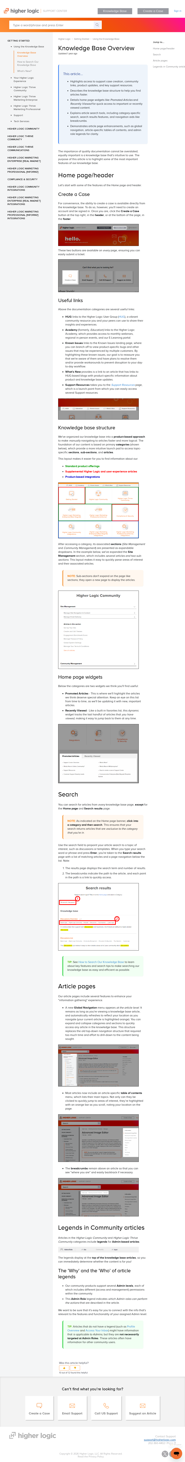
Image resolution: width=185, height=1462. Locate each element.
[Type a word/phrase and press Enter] (55, 25)
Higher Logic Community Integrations (23, 188)
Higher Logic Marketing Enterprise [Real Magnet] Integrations (24, 201)
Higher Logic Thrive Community (25, 88)
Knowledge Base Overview (26, 54)
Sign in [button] (177, 11)
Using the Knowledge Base (29, 46)
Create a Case (153, 11)
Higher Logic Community (23, 128)
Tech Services (21, 121)
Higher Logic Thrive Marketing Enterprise (26, 98)
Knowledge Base (115, 11)
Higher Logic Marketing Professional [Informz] (23, 170)
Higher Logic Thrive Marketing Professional (27, 107)
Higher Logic (64, 39)
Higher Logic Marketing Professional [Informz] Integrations (23, 215)
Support (18, 115)
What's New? (24, 71)
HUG (122, 317)
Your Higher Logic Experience (24, 79)
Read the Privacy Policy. (91, 1456)
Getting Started (18, 40)
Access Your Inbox (97, 1330)
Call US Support (106, 1414)
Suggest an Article (142, 1414)
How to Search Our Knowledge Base (28, 64)
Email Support (72, 1414)
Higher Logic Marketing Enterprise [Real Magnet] (24, 159)
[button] (64, 1368)
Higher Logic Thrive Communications (20, 148)
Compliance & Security (22, 179)
